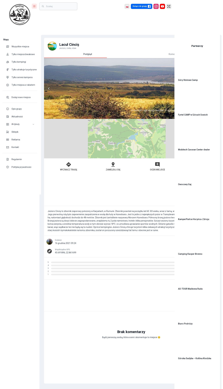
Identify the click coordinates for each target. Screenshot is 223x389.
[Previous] (47, 88)
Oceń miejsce (123, 126)
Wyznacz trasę (60, 126)
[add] (161, 325)
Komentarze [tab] (137, 54)
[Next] (101, 88)
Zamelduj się (92, 126)
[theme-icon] (9, 46)
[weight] (60, 6)
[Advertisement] (105, 150)
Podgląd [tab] (74, 55)
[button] (19, 124)
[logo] (19, 14)
